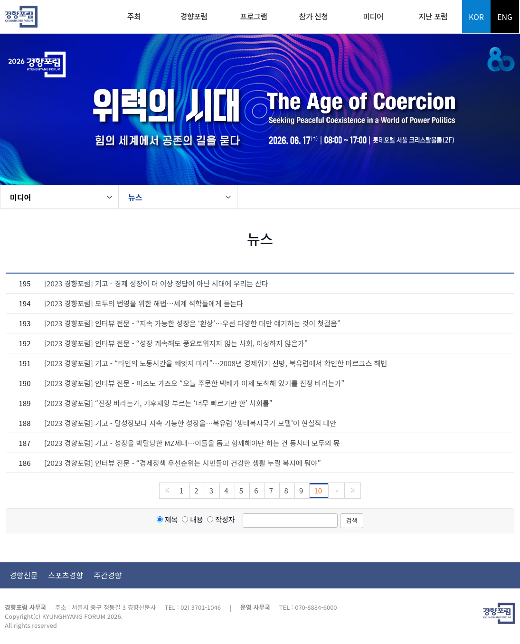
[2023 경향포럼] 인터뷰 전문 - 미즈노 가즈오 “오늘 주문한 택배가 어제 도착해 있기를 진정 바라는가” (194, 383)
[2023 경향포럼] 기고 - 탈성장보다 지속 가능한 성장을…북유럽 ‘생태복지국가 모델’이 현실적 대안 (190, 423)
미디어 (373, 16)
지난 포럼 (432, 16)
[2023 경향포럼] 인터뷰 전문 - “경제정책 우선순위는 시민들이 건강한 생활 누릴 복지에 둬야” (182, 463)
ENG (504, 16)
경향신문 (23, 575)
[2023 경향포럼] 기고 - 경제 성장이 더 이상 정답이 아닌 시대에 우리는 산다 (156, 283)
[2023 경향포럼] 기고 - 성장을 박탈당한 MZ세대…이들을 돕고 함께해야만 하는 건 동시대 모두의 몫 (192, 443)
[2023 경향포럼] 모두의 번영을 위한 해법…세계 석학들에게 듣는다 (143, 303)
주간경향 (108, 575)
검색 (352, 520)
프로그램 (253, 16)
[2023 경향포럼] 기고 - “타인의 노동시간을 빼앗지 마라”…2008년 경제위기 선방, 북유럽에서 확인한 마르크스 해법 (215, 363)
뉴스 (135, 197)
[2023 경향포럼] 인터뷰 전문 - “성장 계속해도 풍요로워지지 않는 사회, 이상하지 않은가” (176, 343)
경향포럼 (194, 16)
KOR (476, 16)
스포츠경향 (65, 575)
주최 (134, 16)
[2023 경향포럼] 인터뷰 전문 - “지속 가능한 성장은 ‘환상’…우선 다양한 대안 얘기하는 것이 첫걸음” (192, 323)
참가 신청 (313, 16)
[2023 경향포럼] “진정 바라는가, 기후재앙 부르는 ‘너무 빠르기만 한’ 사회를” (158, 403)
